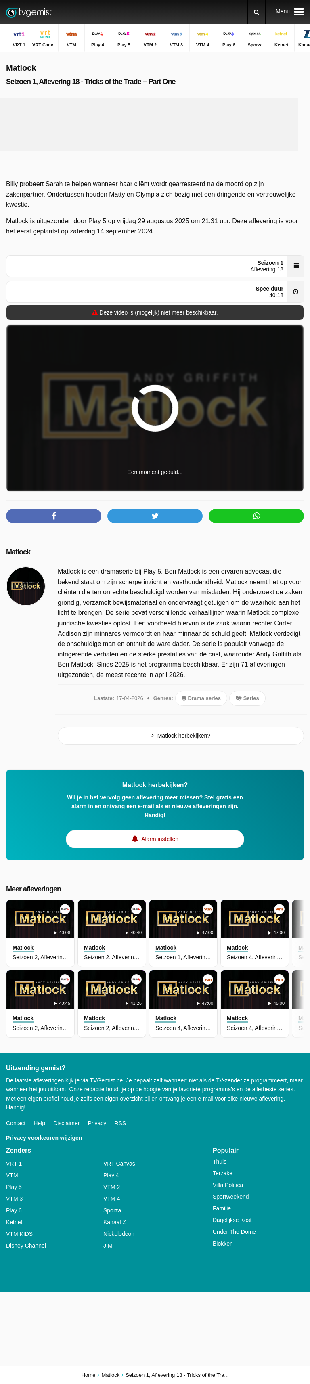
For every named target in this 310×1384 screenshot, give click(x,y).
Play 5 (14, 1187)
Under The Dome (234, 1232)
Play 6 (14, 1210)
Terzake (222, 1173)
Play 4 (111, 1175)
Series (247, 698)
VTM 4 (111, 1198)
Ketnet (14, 1222)
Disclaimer (66, 1123)
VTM (12, 1175)
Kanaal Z (114, 1222)
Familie (222, 1208)
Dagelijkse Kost (232, 1220)
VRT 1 (14, 1163)
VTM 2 (111, 1187)
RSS (120, 1123)
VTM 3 (14, 1198)
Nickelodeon (118, 1234)
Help (39, 1123)
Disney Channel (26, 1245)
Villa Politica (228, 1185)
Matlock (18, 552)
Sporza (112, 1210)
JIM (108, 1245)
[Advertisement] (155, 124)
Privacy (97, 1123)
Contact (15, 1123)
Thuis (219, 1161)
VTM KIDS (19, 1234)
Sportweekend (231, 1196)
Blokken (223, 1243)
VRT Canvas (119, 1163)
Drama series (201, 698)
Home (89, 1375)
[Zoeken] (256, 12)
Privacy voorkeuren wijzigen (44, 1137)
